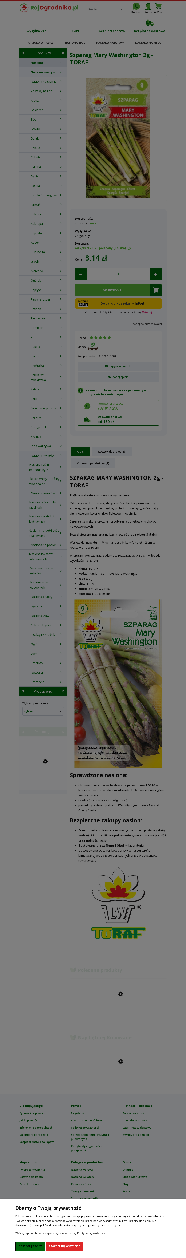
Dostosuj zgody (30, 1246)
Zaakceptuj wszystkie (64, 1246)
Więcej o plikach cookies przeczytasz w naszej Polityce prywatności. (60, 1233)
